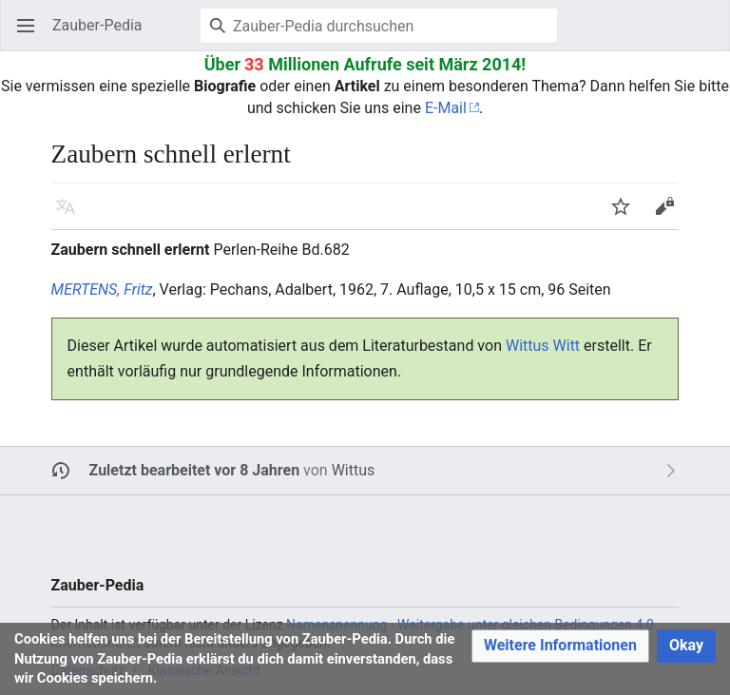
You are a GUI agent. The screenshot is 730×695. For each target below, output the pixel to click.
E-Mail (446, 108)
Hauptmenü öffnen (32, 35)
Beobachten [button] (627, 215)
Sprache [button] (71, 215)
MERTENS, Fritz (102, 289)
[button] (560, 646)
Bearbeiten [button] (670, 215)
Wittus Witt (543, 346)
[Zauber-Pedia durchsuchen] (379, 26)
